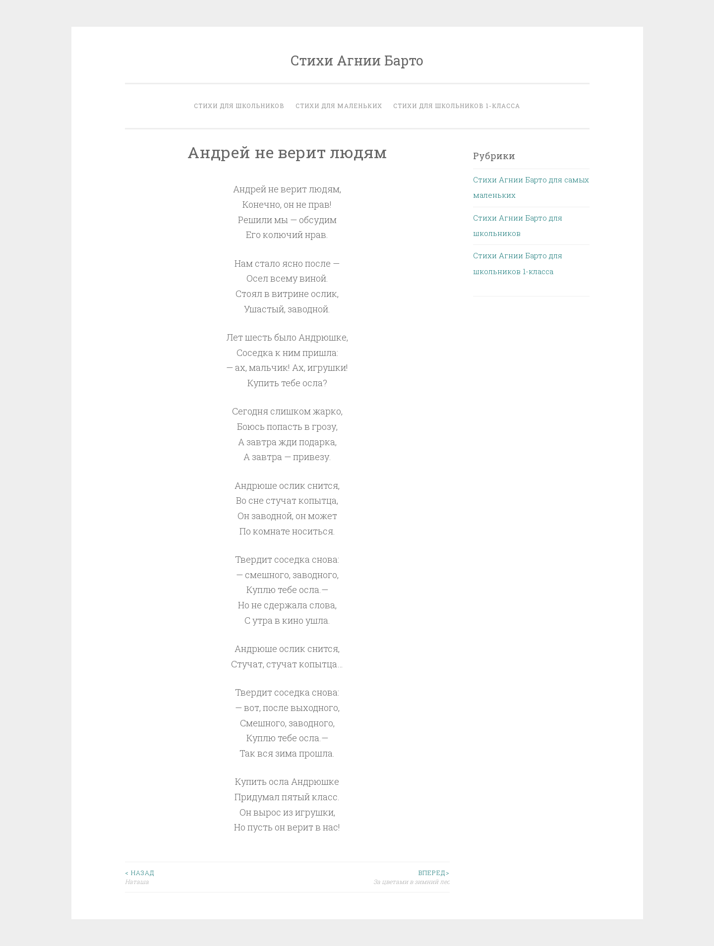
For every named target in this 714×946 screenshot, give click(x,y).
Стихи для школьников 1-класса (456, 106)
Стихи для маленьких (339, 106)
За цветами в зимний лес (368, 877)
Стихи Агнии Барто (357, 60)
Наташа (206, 877)
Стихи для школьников (239, 106)
